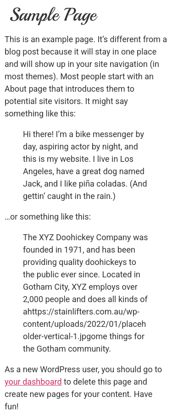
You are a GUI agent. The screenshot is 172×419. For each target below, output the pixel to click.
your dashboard (33, 381)
